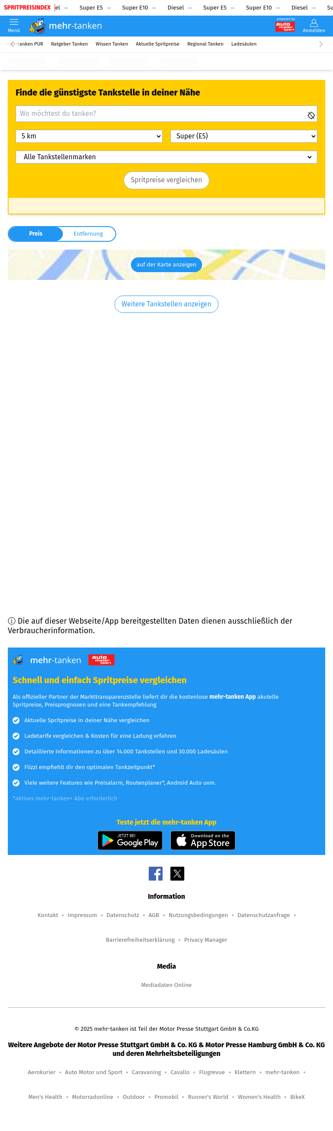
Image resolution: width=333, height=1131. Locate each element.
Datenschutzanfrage (264, 915)
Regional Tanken (205, 44)
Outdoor (134, 1097)
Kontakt (47, 915)
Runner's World (208, 1097)
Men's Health (45, 1097)
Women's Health (259, 1097)
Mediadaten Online (166, 985)
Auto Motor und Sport (93, 1072)
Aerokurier (42, 1072)
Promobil (166, 1097)
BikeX (297, 1097)
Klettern (245, 1072)
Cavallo (179, 1072)
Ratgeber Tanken (69, 44)
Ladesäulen (244, 44)
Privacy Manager (205, 940)
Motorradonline (92, 1097)
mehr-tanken (282, 1072)
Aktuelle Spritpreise (158, 44)
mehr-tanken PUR (23, 44)
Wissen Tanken (112, 44)
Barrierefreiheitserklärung (140, 940)
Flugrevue (212, 1072)
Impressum (82, 915)
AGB (154, 915)
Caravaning (146, 1072)
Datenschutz (123, 915)
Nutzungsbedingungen (198, 915)
